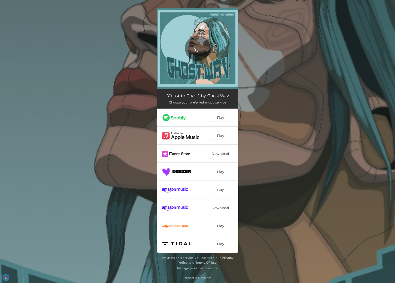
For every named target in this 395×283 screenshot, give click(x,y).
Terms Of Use (206, 262)
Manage (183, 268)
